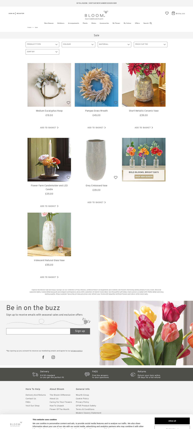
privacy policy (76, 351)
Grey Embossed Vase (96, 186)
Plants (85, 23)
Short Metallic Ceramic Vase (144, 111)
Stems (93, 23)
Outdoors (60, 23)
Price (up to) (150, 44)
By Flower (116, 23)
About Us (54, 399)
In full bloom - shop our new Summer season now (96, 3)
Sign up (80, 331)
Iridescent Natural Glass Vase (49, 260)
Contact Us (31, 399)
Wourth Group (82, 395)
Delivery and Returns (36, 395)
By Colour (127, 23)
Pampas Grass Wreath (96, 111)
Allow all (172, 409)
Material (114, 44)
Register (20, 13)
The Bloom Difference (60, 395)
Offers (137, 23)
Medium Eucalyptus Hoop (49, 111)
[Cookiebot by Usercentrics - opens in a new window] (16, 424)
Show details (38, 424)
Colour (78, 44)
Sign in (12, 13)
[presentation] (25, 342)
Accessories (104, 23)
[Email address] (38, 331)
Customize (172, 417)
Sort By (42, 52)
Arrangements (73, 23)
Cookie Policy (82, 399)
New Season (49, 23)
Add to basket (49, 128)
